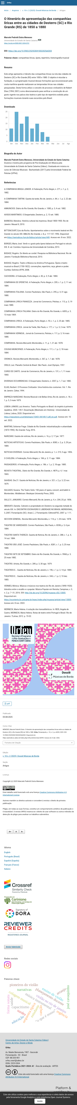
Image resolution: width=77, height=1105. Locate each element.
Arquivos (15, 10)
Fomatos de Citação (13, 743)
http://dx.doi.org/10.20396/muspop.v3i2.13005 (45, 593)
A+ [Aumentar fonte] (10, 832)
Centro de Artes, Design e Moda (19, 1043)
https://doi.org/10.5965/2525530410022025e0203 (30, 51)
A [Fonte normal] (16, 832)
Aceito (40, 1101)
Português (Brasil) (12, 856)
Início (6, 10)
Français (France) (11, 865)
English (7, 852)
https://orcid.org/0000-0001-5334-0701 (16, 43)
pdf (8, 704)
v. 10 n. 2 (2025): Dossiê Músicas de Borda (39, 10)
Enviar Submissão (13, 947)
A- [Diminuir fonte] (22, 832)
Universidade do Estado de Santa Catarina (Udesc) (27, 1040)
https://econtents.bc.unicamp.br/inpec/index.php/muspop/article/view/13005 (37, 600)
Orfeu (9, 3)
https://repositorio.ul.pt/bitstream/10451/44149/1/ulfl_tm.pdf (30, 417)
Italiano (7, 869)
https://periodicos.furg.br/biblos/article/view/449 (28, 237)
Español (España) (11, 861)
